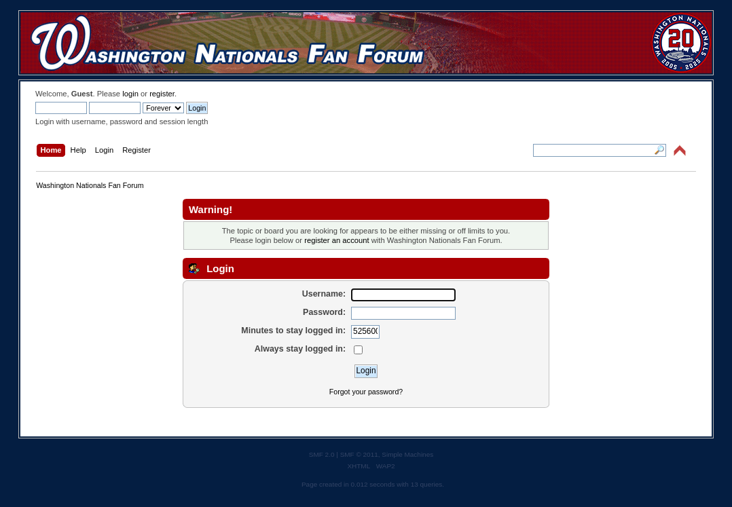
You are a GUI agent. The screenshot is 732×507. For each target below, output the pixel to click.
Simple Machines (407, 454)
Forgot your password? (366, 392)
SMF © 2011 (359, 454)
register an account (336, 240)
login (130, 94)
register (162, 94)
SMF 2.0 (322, 454)
